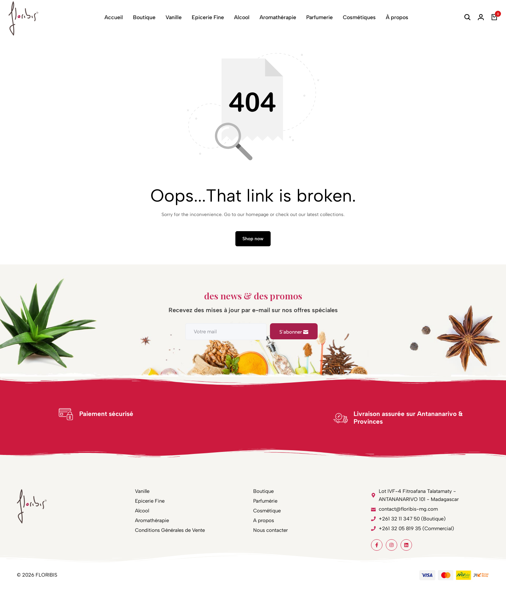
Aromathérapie (278, 17)
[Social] (376, 545)
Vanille (174, 17)
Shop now (253, 239)
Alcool (241, 17)
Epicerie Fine (208, 17)
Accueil (113, 17)
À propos (397, 17)
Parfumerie (319, 17)
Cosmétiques (359, 17)
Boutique (144, 17)
